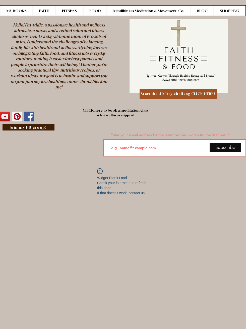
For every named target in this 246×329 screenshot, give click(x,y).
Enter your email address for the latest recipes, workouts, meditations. (168, 135)
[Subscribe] (225, 147)
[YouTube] (5, 116)
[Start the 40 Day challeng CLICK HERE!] (178, 94)
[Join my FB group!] (28, 127)
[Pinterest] (17, 116)
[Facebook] (29, 116)
